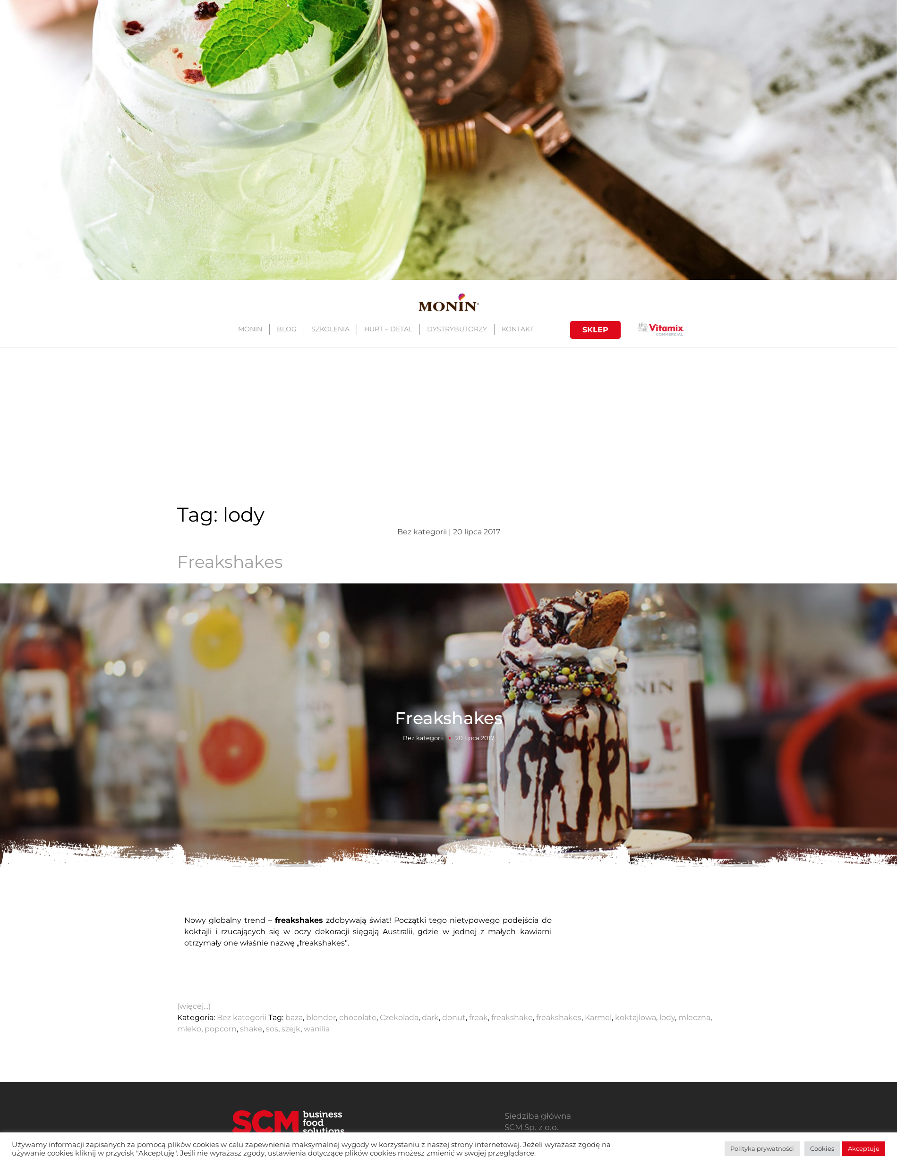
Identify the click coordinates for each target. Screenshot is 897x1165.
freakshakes (558, 1017)
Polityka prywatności (762, 1148)
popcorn (221, 1028)
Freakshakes (230, 561)
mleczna (694, 1017)
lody (667, 1017)
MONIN (250, 329)
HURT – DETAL (388, 329)
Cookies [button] (822, 1148)
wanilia (317, 1028)
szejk (291, 1028)
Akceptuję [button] (864, 1148)
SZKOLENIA (330, 329)
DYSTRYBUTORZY (457, 329)
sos (272, 1028)
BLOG (286, 329)
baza (294, 1017)
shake (251, 1028)
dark (430, 1017)
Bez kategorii (423, 737)
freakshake (512, 1017)
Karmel (598, 1017)
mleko (189, 1028)
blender (321, 1017)
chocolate (357, 1017)
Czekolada (399, 1017)
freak (478, 1017)
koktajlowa (635, 1017)
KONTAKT (517, 329)
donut (454, 1017)
